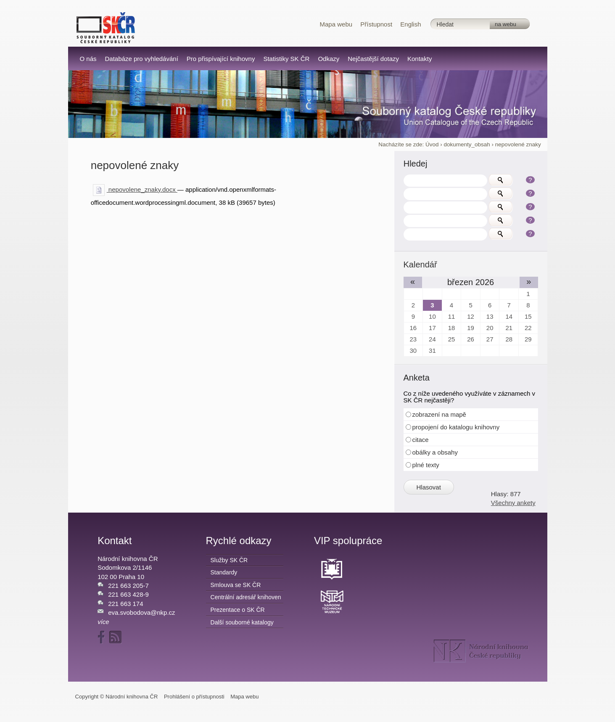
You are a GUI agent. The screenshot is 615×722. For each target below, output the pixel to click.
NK (481, 651)
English (410, 24)
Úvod (432, 144)
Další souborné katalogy (242, 622)
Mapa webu (336, 24)
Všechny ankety (513, 502)
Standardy (224, 572)
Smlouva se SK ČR (236, 585)
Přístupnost (376, 24)
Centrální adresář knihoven (246, 597)
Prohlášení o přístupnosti (194, 696)
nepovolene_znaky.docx (135, 189)
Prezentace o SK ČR (238, 609)
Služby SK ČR (229, 560)
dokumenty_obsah (467, 144)
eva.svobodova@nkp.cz (141, 612)
